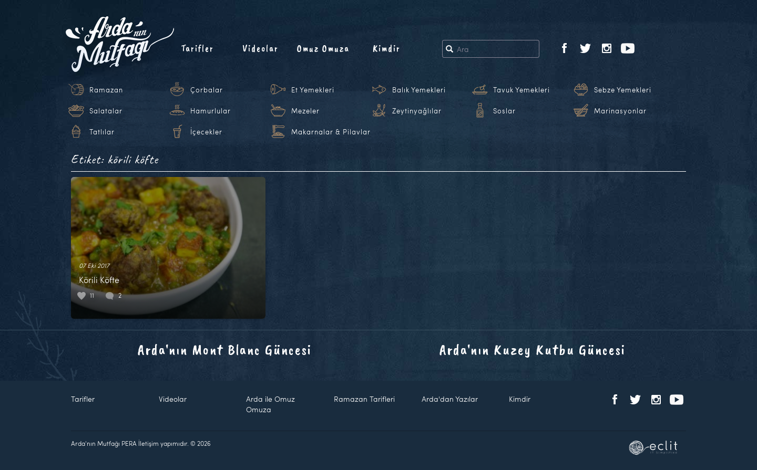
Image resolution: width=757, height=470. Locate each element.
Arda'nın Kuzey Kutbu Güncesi (532, 349)
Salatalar (105, 111)
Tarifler (197, 48)
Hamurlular (210, 111)
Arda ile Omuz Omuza (270, 404)
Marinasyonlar (620, 111)
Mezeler (305, 111)
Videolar (260, 48)
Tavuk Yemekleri (521, 90)
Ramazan (106, 90)
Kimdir (387, 48)
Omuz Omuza (323, 48)
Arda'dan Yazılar (450, 399)
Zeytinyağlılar (417, 111)
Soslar (504, 111)
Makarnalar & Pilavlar (331, 132)
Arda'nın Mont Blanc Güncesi (225, 349)
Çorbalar (206, 90)
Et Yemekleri (312, 90)
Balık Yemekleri (419, 90)
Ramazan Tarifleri (364, 399)
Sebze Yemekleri (622, 90)
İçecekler (206, 132)
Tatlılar (102, 132)
